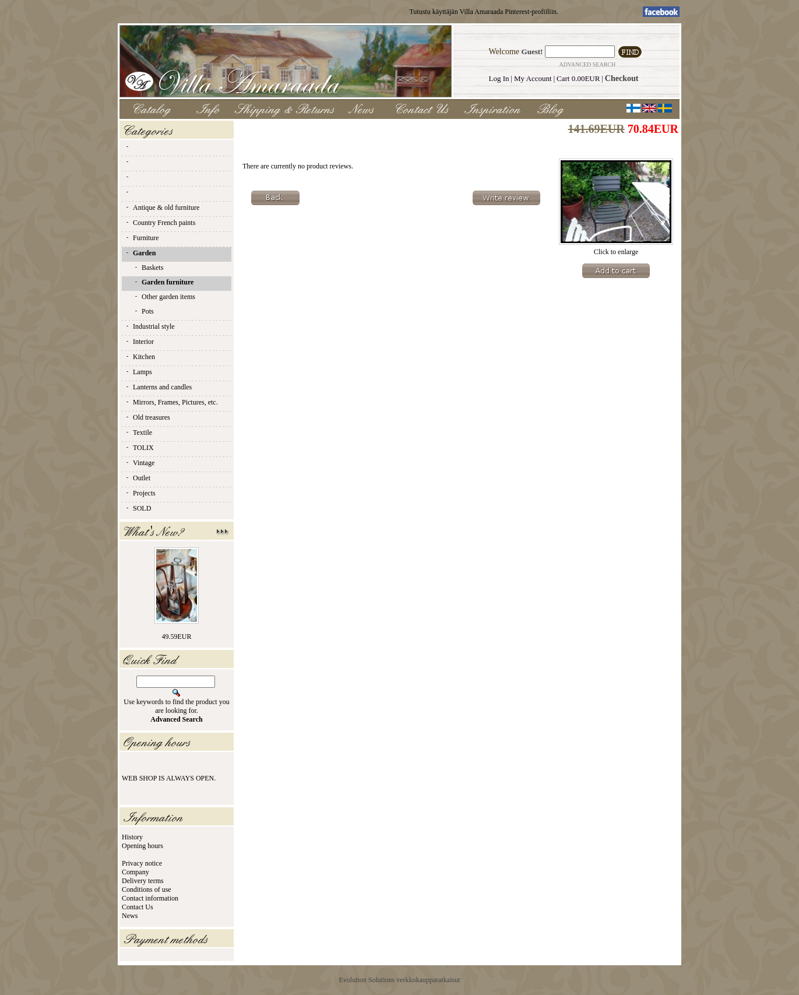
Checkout (622, 78)
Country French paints (160, 223)
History (132, 837)
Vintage (139, 463)
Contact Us (137, 907)
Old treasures (147, 417)
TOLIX (139, 448)
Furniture (142, 238)
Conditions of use (146, 889)
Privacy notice (142, 863)
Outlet (137, 478)
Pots (143, 311)
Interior (139, 341)
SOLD (138, 508)
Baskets (148, 267)
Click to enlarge (616, 248)
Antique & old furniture (162, 207)
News (130, 916)
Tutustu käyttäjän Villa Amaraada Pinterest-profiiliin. (483, 12)
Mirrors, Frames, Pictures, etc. (171, 402)
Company (135, 872)
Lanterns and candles (158, 387)
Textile (138, 432)
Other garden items (164, 297)
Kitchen (140, 357)
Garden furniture (163, 282)
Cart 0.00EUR (578, 78)
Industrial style (150, 326)
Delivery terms (143, 881)
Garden (140, 253)
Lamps (138, 372)
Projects (140, 493)
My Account (533, 78)
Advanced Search (587, 64)
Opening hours (142, 846)
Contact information (150, 898)
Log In (499, 78)
